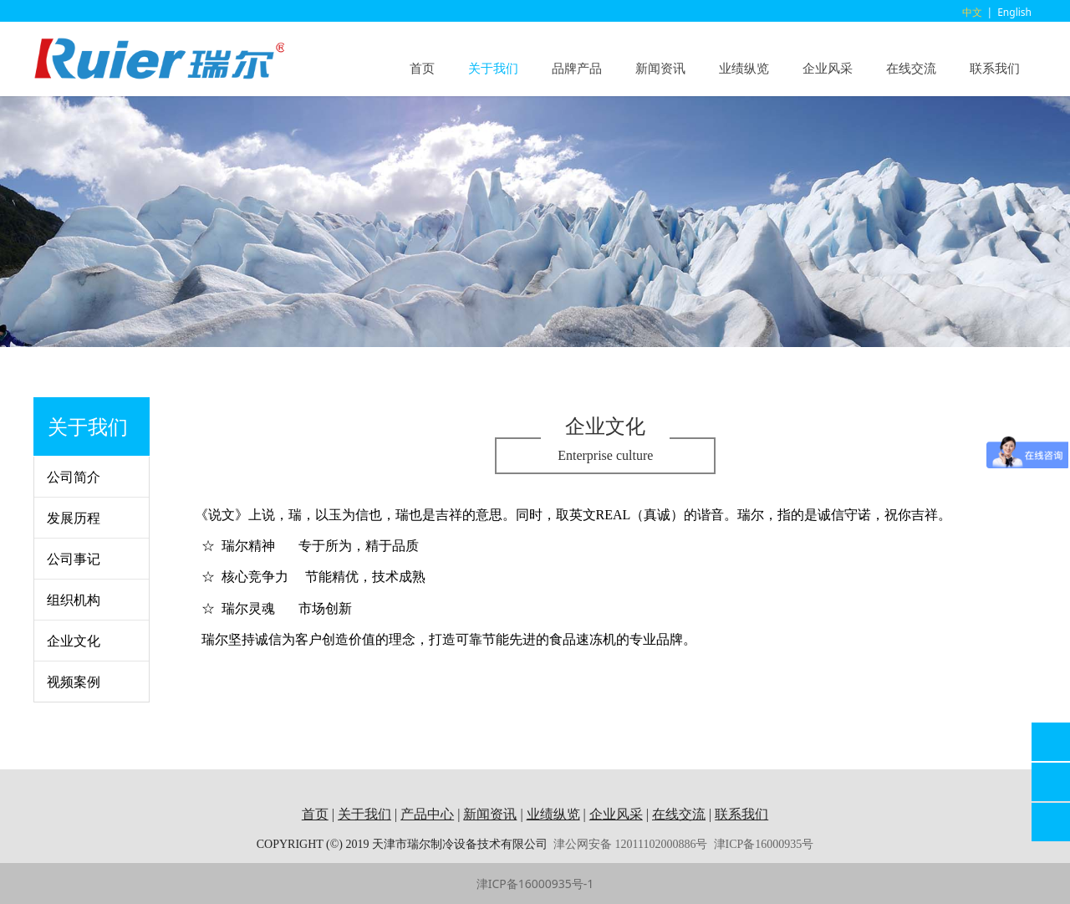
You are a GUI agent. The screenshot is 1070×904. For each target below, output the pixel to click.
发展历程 (73, 517)
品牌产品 (577, 67)
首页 (422, 67)
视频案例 (73, 681)
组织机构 (73, 599)
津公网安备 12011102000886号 (630, 844)
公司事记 (73, 558)
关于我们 (493, 67)
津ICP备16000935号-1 (535, 883)
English (1014, 12)
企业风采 (827, 67)
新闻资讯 (660, 67)
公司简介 (73, 476)
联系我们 (995, 67)
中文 (972, 12)
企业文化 (73, 640)
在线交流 (911, 67)
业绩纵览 (744, 67)
